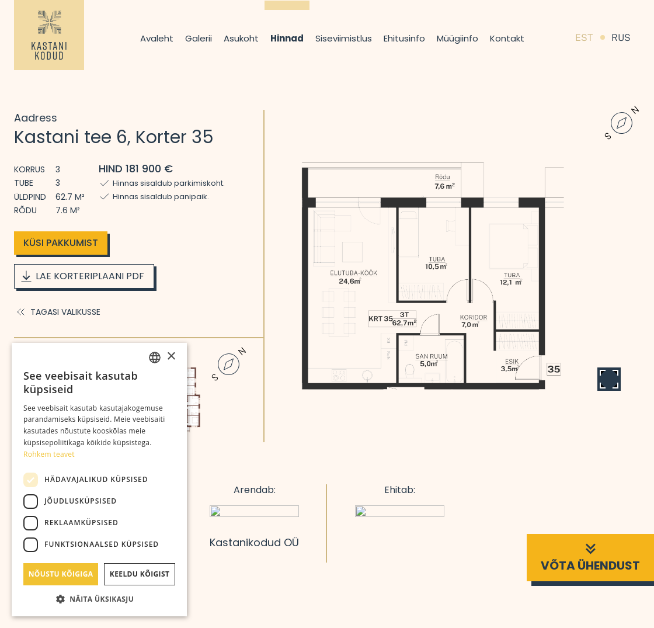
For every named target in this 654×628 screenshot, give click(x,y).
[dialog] (99, 479)
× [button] (170, 356)
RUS (621, 37)
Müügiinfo (457, 38)
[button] (99, 599)
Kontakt (507, 38)
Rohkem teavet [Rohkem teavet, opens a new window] (49, 454)
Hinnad (287, 38)
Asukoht (241, 38)
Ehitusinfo (404, 38)
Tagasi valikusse (57, 312)
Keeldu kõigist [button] (140, 574)
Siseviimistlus (343, 38)
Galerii (198, 38)
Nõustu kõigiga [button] (61, 574)
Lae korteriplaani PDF (81, 276)
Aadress (35, 117)
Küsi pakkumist (60, 242)
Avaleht (156, 38)
